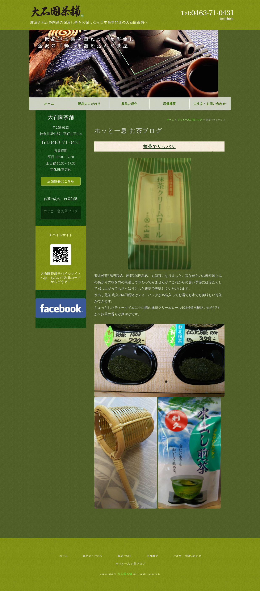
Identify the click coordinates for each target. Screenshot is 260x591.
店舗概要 (169, 103)
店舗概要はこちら (60, 181)
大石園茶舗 (124, 573)
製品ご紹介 (129, 103)
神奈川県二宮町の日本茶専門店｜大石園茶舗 (59, 12)
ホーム (49, 103)
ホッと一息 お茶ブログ (190, 119)
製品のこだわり (89, 103)
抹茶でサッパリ (159, 146)
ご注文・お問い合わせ (209, 103)
